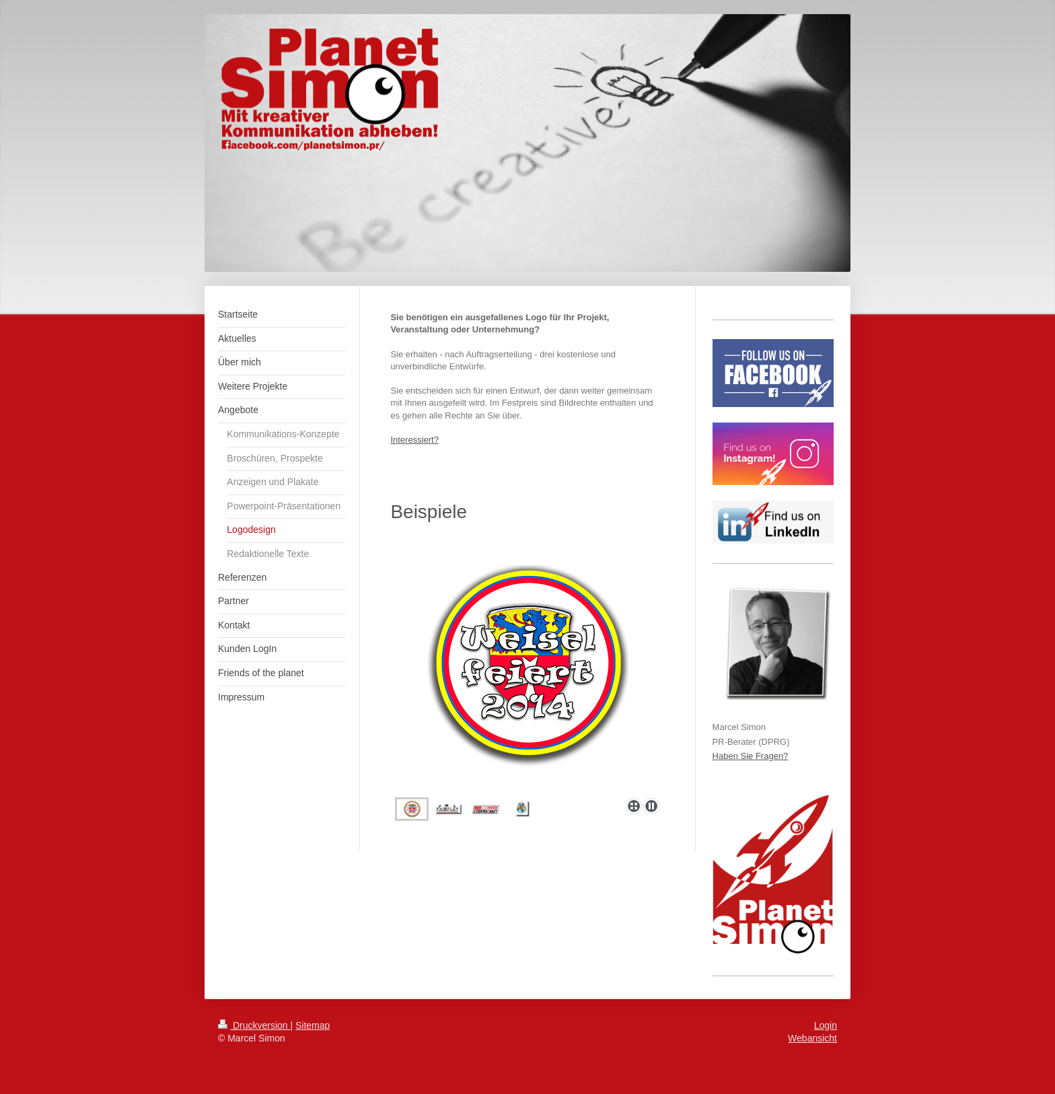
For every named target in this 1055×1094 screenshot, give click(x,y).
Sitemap (312, 1025)
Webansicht (812, 1038)
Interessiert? (414, 440)
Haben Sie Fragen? (751, 756)
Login (825, 1025)
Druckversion (254, 1025)
